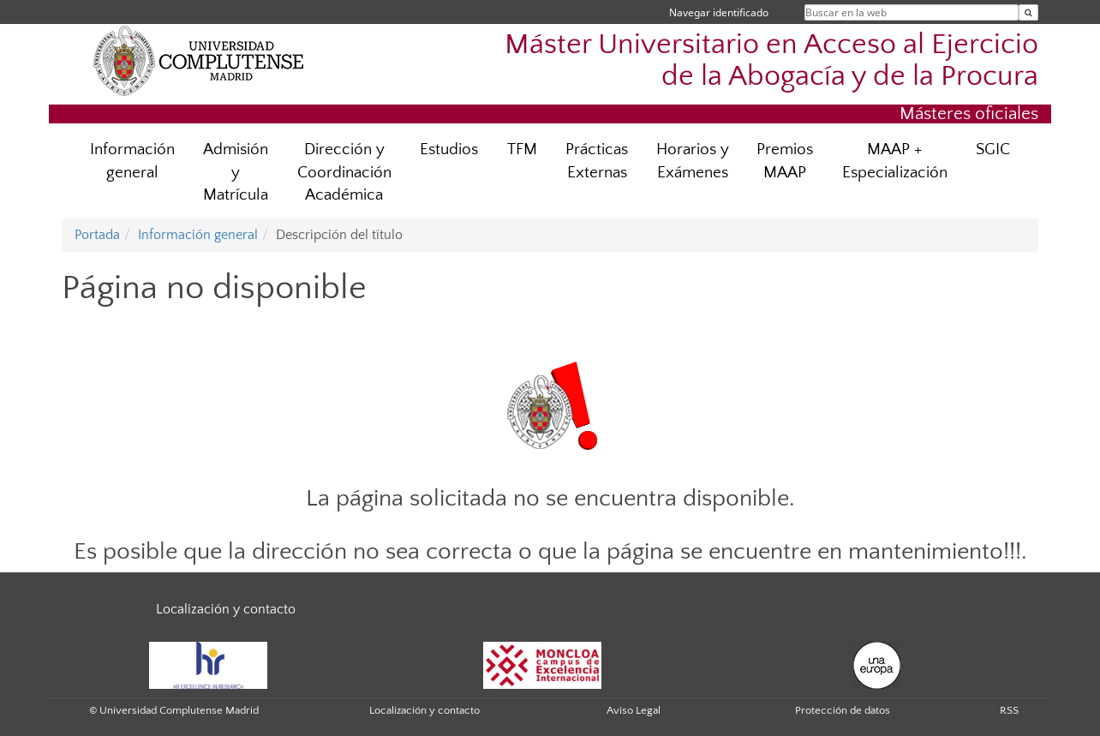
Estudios (449, 150)
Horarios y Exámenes (692, 161)
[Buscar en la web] (1028, 12)
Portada (97, 234)
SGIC (993, 150)
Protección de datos (842, 710)
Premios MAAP (784, 161)
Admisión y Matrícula (235, 173)
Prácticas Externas (596, 161)
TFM (522, 150)
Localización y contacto (226, 609)
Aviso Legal (634, 710)
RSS (1009, 710)
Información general (132, 161)
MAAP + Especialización (895, 161)
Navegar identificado (718, 12)
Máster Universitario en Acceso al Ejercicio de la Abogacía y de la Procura (771, 61)
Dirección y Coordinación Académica (344, 173)
